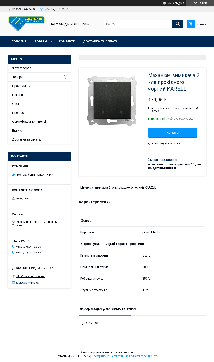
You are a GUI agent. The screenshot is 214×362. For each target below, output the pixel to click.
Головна (19, 41)
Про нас (18, 112)
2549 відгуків (176, 3)
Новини (17, 95)
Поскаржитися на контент (107, 356)
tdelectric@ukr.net (27, 282)
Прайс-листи (21, 86)
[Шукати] (177, 24)
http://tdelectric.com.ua (30, 276)
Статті (16, 103)
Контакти (67, 41)
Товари (40, 41)
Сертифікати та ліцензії (29, 121)
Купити (173, 132)
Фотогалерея (21, 68)
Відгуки (17, 130)
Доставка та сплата (100, 41)
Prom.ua (128, 352)
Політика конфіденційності (141, 356)
